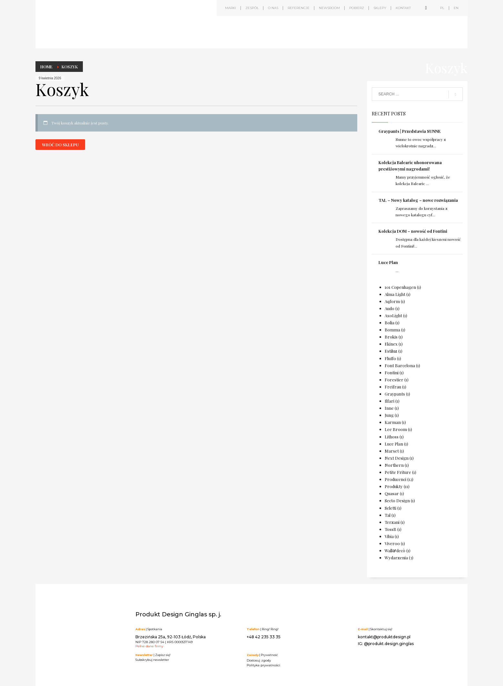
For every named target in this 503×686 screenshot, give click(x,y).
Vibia (389, 536)
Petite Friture (398, 472)
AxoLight (393, 315)
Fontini (392, 372)
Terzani (392, 522)
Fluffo (390, 358)
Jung (389, 415)
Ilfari (389, 401)
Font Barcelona (400, 365)
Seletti (390, 508)
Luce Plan (388, 262)
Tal (387, 515)
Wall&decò (395, 550)
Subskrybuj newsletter (152, 660)
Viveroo (392, 543)
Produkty (394, 486)
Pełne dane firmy (149, 646)
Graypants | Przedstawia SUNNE (410, 131)
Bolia (389, 322)
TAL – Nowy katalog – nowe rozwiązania (418, 200)
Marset (392, 451)
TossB (390, 529)
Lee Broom (396, 429)
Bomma (392, 329)
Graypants (395, 394)
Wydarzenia (396, 557)
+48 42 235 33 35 (264, 636)
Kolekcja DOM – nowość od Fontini (413, 231)
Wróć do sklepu (60, 144)
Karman (393, 422)
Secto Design (397, 500)
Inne (389, 408)
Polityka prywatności (263, 665)
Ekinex (391, 344)
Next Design (397, 458)
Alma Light (395, 294)
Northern (394, 465)
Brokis (391, 336)
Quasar (392, 493)
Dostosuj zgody (259, 660)
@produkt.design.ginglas (389, 643)
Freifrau (393, 386)
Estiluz (391, 351)
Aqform (392, 301)
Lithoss (392, 436)
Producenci (395, 479)
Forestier (394, 379)
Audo (389, 308)
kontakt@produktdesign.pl (384, 636)
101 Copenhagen (400, 287)
